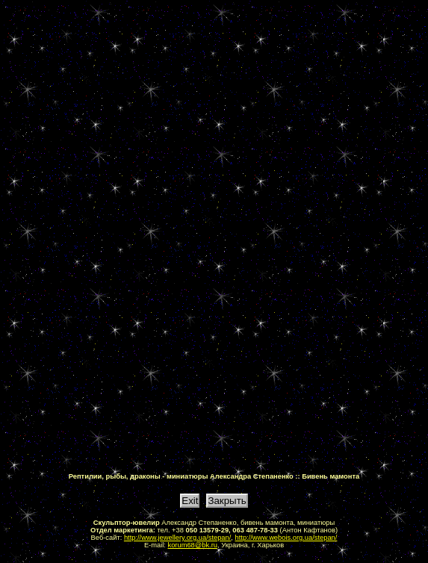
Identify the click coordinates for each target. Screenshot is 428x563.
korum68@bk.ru (193, 545)
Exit (190, 500)
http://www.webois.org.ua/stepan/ (286, 537)
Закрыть (227, 500)
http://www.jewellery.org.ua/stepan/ (177, 537)
